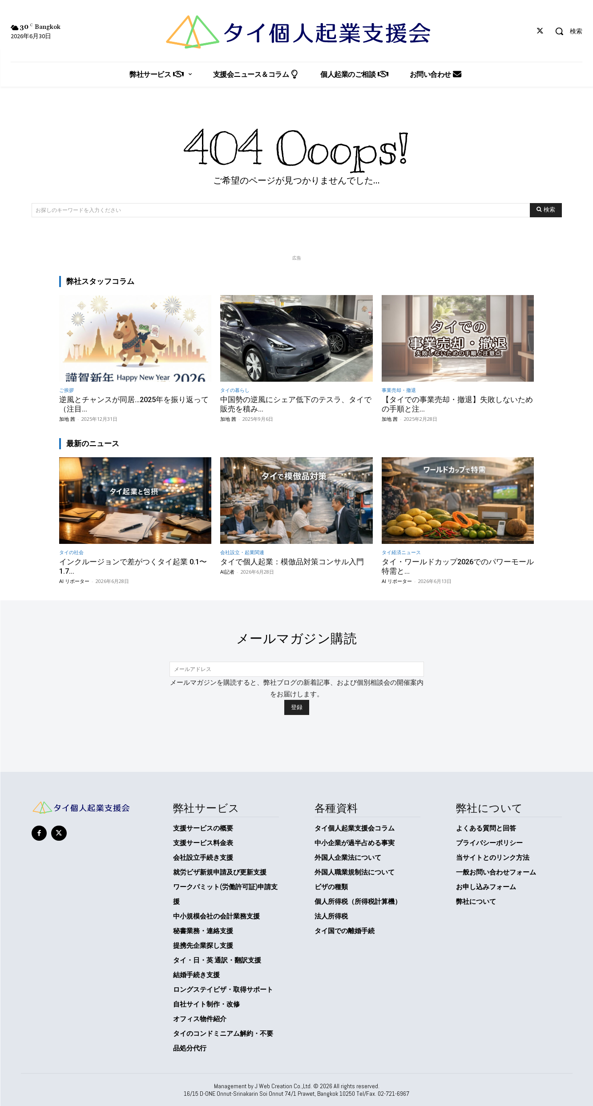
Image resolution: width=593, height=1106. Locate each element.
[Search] (546, 210)
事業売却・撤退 (399, 389)
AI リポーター (74, 580)
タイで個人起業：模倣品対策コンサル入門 (292, 561)
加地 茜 (67, 418)
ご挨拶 (66, 389)
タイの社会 (71, 551)
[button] (565, 31)
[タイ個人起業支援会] (296, 32)
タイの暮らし (235, 389)
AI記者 (227, 570)
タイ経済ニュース (401, 551)
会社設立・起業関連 (242, 551)
